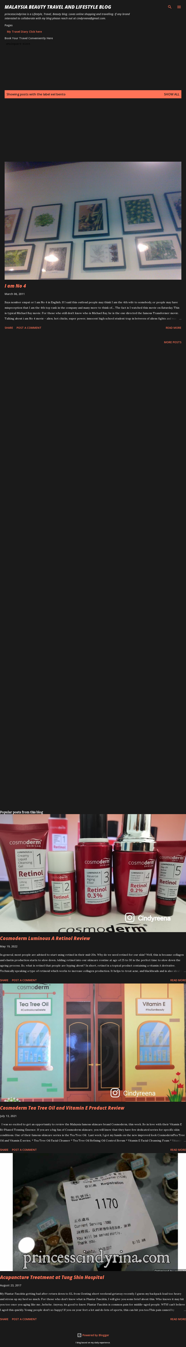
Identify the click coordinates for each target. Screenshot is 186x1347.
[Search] (169, 7)
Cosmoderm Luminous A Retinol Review (45, 938)
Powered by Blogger (93, 1335)
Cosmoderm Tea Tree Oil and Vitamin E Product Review (62, 1108)
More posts (172, 342)
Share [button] (9, 328)
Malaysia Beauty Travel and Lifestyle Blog (58, 7)
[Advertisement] (92, 135)
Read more (173, 328)
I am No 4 (15, 286)
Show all (171, 94)
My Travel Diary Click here (24, 31)
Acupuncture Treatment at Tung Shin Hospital (52, 1277)
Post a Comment (29, 328)
